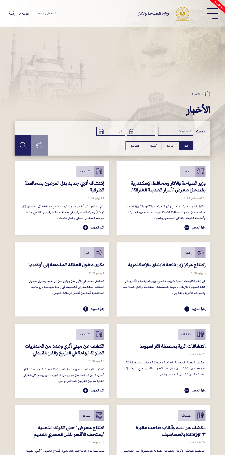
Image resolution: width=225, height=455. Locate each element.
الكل (186, 146)
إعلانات (170, 146)
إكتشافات (135, 146)
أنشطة (153, 146)
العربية (25, 14)
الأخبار (195, 94)
